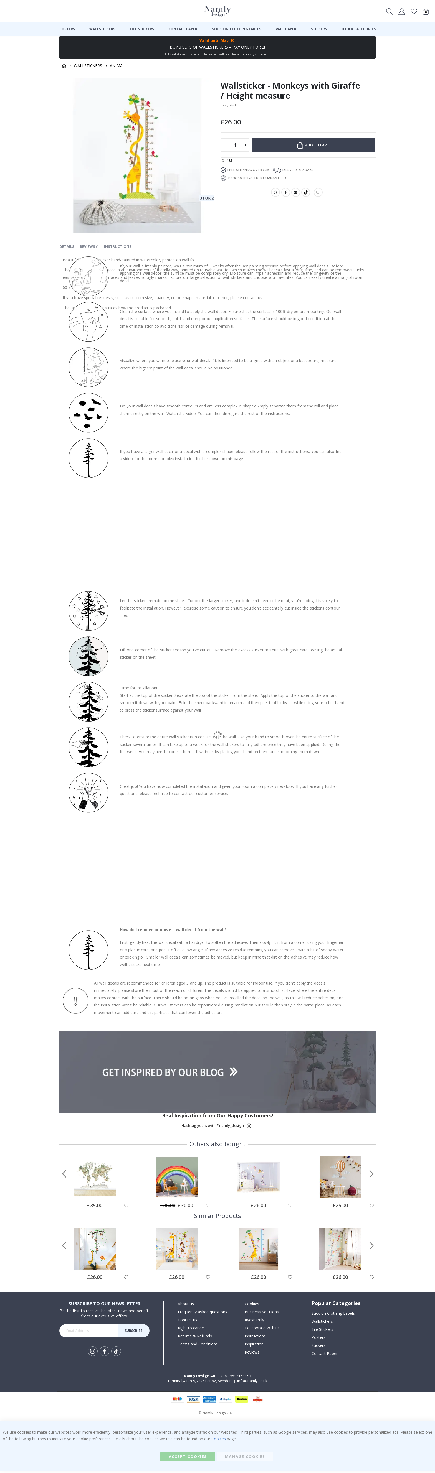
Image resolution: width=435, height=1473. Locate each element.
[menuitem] (67, 29)
